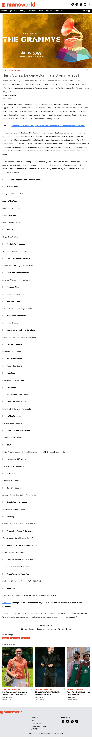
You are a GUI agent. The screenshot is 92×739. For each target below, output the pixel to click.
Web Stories (59, 11)
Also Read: (6, 602)
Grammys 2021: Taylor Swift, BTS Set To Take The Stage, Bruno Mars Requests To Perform (48, 126)
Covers (40, 11)
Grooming (13, 11)
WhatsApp (41, 629)
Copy (68, 629)
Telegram (52, 629)
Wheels (49, 11)
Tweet (32, 629)
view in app (86, 11)
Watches (32, 11)
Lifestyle (23, 11)
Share (24, 629)
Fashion (4, 11)
